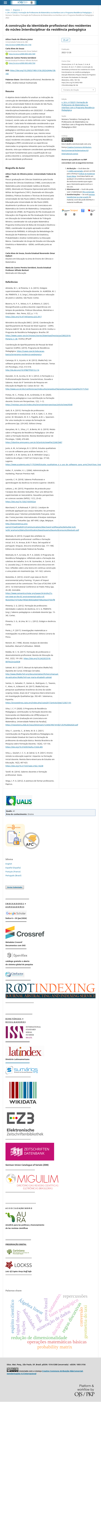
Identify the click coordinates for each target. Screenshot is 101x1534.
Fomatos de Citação (71, 90)
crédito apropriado (75, 171)
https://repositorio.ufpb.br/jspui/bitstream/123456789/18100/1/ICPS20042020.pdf (42, 725)
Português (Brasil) (13, 875)
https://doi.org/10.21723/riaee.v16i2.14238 (24, 766)
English (9, 864)
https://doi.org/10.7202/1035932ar (21, 501)
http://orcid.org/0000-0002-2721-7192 (18, 45)
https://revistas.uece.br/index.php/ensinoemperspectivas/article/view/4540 (39, 404)
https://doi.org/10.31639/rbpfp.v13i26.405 (24, 747)
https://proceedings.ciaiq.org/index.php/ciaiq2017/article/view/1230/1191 (38, 702)
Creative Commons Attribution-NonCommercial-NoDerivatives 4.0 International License (77, 150)
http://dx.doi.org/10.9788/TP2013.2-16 (22, 370)
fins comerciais (88, 192)
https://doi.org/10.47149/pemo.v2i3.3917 (24, 316)
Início (8, 10)
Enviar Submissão (14, 887)
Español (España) (13, 867)
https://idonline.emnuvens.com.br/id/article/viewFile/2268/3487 (34, 442)
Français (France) (13, 871)
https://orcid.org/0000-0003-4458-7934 (22, 63)
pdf (66, 40)
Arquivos (16, 10)
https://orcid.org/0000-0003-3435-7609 (22, 54)
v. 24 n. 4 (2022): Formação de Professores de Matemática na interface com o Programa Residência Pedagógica (49, 12)
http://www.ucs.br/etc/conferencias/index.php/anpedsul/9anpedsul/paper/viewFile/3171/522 (47, 389)
